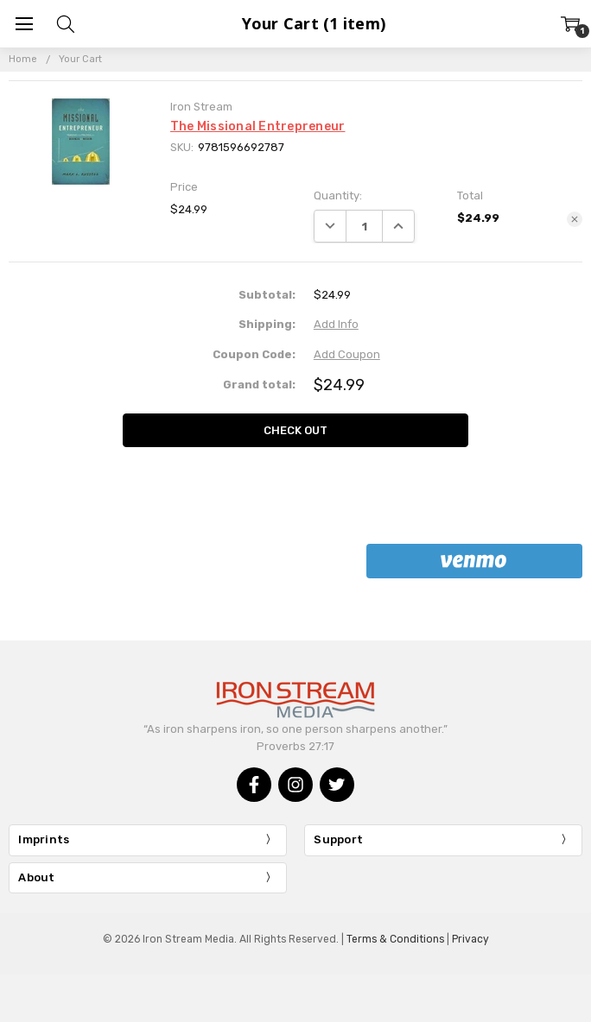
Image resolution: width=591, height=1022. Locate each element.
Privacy (470, 939)
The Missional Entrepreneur (258, 126)
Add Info (336, 324)
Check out (295, 430)
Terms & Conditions (395, 939)
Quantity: (338, 195)
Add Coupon (347, 354)
